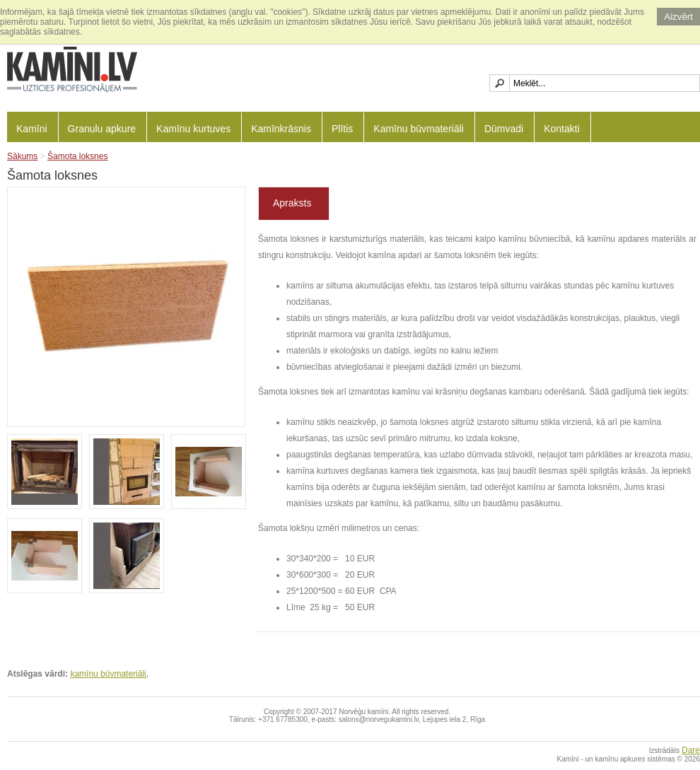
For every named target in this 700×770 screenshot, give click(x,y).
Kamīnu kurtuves (193, 128)
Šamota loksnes (77, 156)
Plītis (342, 128)
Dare (691, 750)
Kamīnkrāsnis (281, 128)
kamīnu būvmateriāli (108, 674)
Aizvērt (678, 16)
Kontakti (562, 128)
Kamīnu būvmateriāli (418, 128)
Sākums (22, 156)
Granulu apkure (102, 128)
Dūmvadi (503, 128)
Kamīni (31, 128)
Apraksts (292, 203)
